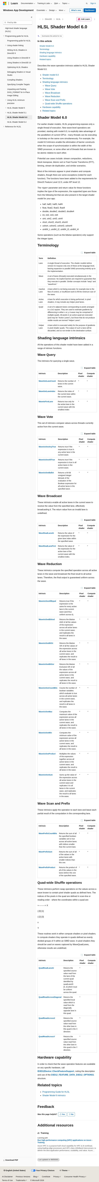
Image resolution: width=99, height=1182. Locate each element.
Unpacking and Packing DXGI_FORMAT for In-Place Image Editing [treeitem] (18, 92)
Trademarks (20, 1180)
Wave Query (50, 86)
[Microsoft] (4, 3)
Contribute (46, 1177)
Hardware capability (47, 56)
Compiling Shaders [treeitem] (14, 80)
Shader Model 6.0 (47, 46)
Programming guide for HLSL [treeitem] (19, 41)
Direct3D (48, 19)
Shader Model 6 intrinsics (54, 1095)
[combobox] (17, 23)
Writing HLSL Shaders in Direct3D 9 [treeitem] (17, 51)
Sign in (93, 3)
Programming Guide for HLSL (56, 1092)
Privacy (56, 1177)
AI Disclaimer (7, 1177)
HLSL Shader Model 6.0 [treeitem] (17, 117)
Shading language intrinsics (51, 53)
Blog (35, 1177)
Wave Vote (50, 89)
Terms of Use (7, 1180)
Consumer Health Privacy (74, 1177)
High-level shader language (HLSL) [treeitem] (16, 29)
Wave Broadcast (52, 93)
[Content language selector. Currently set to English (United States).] (14, 1171)
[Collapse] (31, 17)
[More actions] (94, 19)
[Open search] (86, 3)
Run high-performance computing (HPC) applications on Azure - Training (65, 1141)
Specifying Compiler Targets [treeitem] (18, 84)
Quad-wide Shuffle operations (58, 104)
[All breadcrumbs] (40, 19)
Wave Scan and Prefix (55, 100)
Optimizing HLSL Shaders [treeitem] (17, 67)
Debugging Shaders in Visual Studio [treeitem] (18, 73)
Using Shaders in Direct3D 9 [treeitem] (18, 58)
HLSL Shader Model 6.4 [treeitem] (16, 122)
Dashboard (89, 10)
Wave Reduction (52, 96)
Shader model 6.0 (50, 75)
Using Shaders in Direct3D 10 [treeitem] (19, 63)
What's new (76, 10)
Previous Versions (23, 1177)
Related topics (45, 59)
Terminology (44, 49)
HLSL (58, 19)
